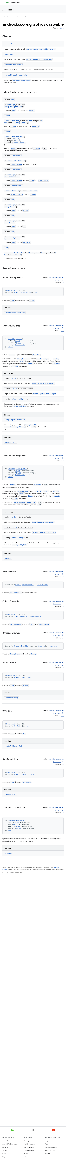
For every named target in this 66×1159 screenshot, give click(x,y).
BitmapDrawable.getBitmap (15, 427)
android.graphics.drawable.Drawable (40, 49)
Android (5, 1141)
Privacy (26, 1154)
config (56, 359)
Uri (5, 223)
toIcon (12, 207)
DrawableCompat (11, 44)
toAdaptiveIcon (16, 107)
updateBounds (17, 253)
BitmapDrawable (16, 186)
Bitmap (6, 107)
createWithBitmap (11, 698)
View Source (57, 280)
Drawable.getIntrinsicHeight (44, 394)
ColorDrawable (16, 156)
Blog (3, 1157)
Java (62, 28)
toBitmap (15, 121)
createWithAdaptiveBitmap (15, 312)
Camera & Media (29, 1150)
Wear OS (48, 1144)
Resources (33, 191)
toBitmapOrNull (18, 137)
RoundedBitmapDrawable (14, 65)
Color (6, 177)
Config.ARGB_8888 (19, 406)
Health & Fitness (29, 1147)
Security (5, 1147)
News (4, 1154)
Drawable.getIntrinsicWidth (43, 383)
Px (27, 121)
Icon (12, 100)
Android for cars (50, 1150)
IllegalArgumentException (15, 420)
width (39, 359)
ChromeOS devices (51, 1147)
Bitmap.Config (20, 123)
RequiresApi (10, 105)
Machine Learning (29, 1144)
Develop (19, 17)
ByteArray (8, 239)
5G (25, 1157)
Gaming (26, 1141)
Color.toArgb (43, 180)
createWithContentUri (13, 746)
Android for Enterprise (9, 1144)
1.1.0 (62, 282)
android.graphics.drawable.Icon (39, 59)
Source (4, 1150)
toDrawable (21, 161)
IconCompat (9, 54)
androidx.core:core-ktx (56, 277)
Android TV (48, 1154)
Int (30, 121)
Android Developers (8, 17)
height (45, 359)
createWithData (10, 794)
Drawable (8, 121)
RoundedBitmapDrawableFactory (17, 75)
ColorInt (9, 161)
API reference (8, 10)
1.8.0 (62, 461)
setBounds (8, 853)
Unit (6, 248)
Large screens (49, 1141)
